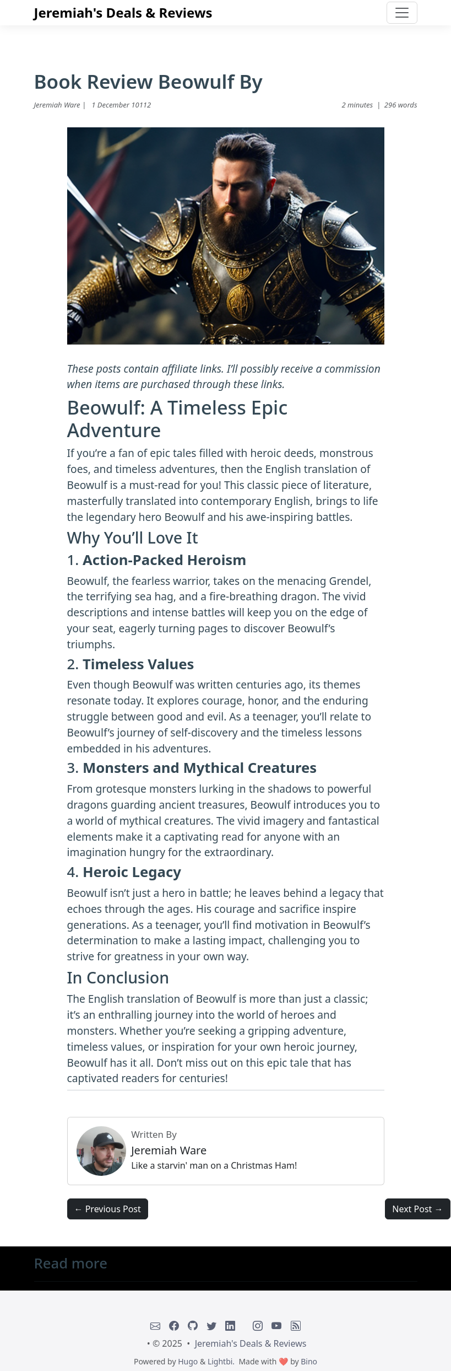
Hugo (188, 1361)
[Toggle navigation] (402, 13)
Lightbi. (221, 1361)
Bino (309, 1361)
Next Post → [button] (417, 1209)
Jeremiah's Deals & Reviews (123, 12)
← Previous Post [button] (107, 1209)
